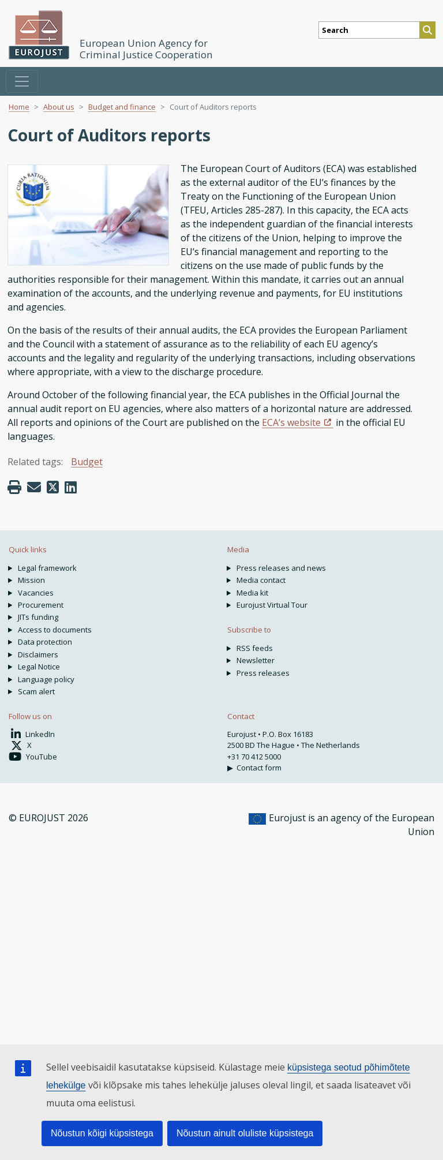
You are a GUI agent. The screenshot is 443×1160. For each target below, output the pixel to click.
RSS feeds (254, 648)
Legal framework (47, 568)
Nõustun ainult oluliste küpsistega (245, 1133)
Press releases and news (281, 568)
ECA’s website (291, 422)
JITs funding (38, 617)
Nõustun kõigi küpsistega (102, 1133)
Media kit (252, 593)
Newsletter (255, 660)
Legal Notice (39, 666)
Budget (87, 461)
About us (58, 107)
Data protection (45, 642)
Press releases (263, 673)
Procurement (40, 605)
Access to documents (55, 629)
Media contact (261, 580)
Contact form (258, 767)
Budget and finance (122, 107)
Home (19, 107)
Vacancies (36, 593)
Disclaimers (38, 654)
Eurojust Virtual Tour (271, 605)
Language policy (46, 679)
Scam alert (36, 691)
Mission (31, 580)
